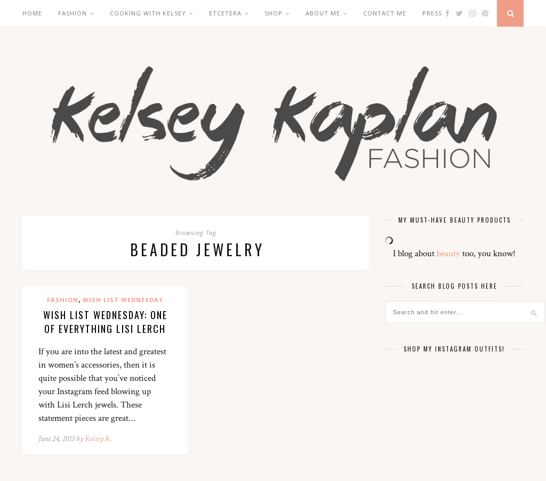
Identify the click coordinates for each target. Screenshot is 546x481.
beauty (448, 253)
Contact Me (384, 13)
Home (32, 13)
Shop (273, 13)
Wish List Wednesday (123, 300)
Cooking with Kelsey (148, 13)
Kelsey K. (98, 439)
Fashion (72, 13)
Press (432, 13)
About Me (323, 13)
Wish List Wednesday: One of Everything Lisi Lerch (105, 322)
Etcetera (225, 13)
